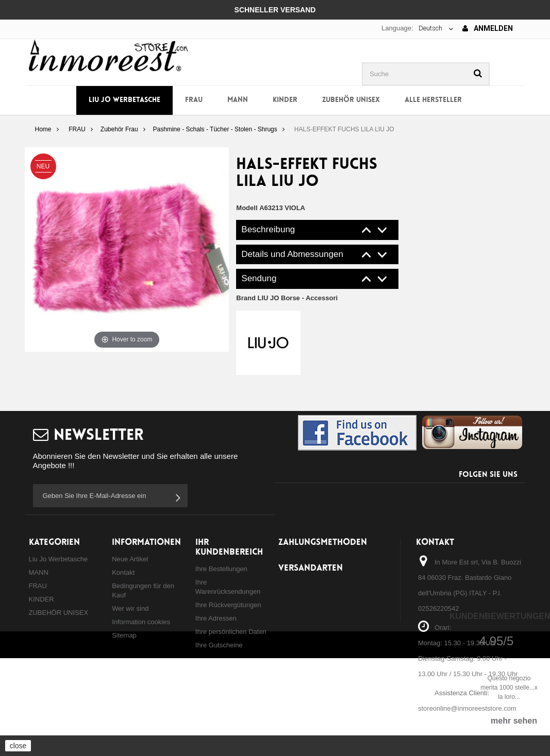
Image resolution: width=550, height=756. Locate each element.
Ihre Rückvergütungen (228, 605)
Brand (287, 298)
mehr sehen (514, 720)
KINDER (285, 100)
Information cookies (141, 622)
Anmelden (487, 28)
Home (43, 129)
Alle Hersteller (433, 100)
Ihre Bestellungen (221, 569)
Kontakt (123, 572)
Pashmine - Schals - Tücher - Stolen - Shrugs (215, 129)
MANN (237, 100)
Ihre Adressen (216, 618)
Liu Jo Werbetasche (124, 100)
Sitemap (124, 635)
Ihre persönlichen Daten (230, 631)
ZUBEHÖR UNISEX (351, 100)
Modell (246, 208)
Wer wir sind (130, 608)
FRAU (194, 100)
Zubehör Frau (119, 129)
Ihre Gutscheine (219, 645)
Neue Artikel (130, 559)
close (18, 746)
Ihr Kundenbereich (229, 547)
